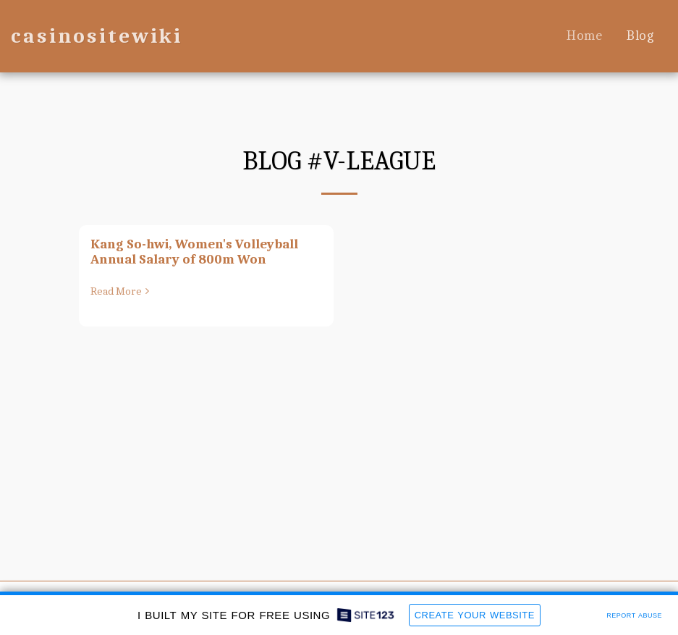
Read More (121, 291)
